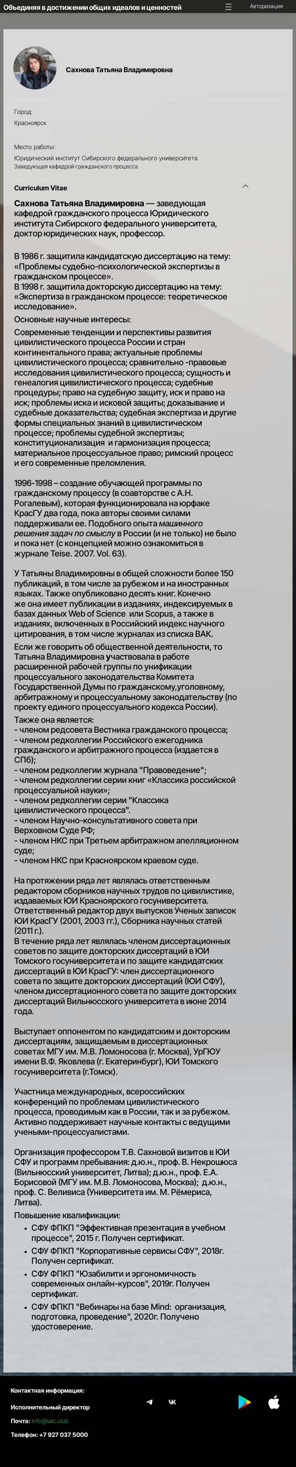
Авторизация (266, 6)
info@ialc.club (50, 1420)
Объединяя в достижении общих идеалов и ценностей (92, 7)
